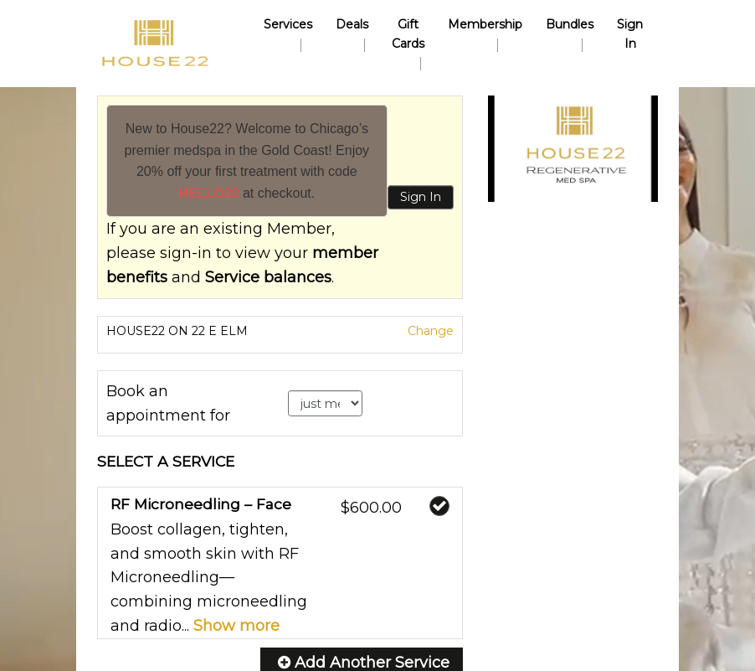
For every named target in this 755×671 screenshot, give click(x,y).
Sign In (420, 196)
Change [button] (429, 330)
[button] (573, 148)
